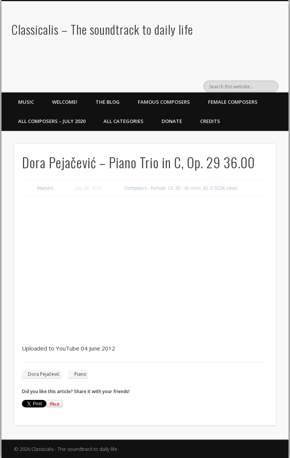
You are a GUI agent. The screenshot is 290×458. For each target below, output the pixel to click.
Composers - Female (145, 188)
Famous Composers (164, 101)
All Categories (123, 121)
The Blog (108, 101)
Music (26, 101)
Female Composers (233, 101)
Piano (80, 374)
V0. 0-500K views (220, 188)
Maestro (45, 188)
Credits (210, 121)
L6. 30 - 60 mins (184, 188)
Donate (172, 121)
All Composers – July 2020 (51, 121)
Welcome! (64, 101)
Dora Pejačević (44, 374)
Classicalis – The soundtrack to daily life (102, 29)
